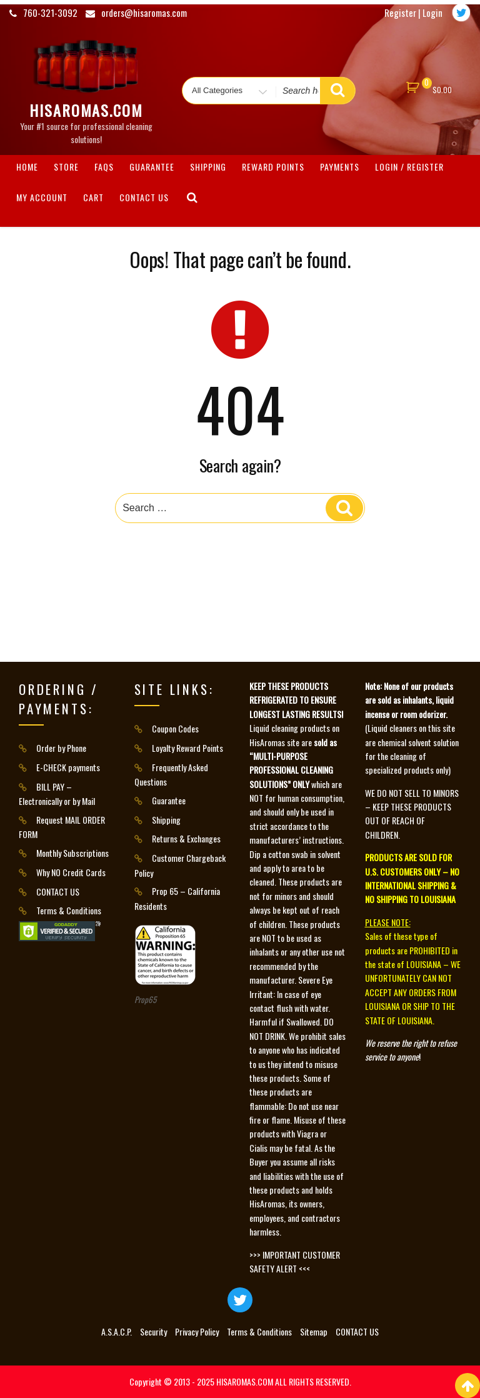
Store (66, 166)
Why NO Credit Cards (71, 872)
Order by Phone (61, 747)
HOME (27, 166)
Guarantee (151, 166)
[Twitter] (461, 12)
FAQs (104, 166)
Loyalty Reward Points (187, 747)
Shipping (208, 166)
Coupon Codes (175, 728)
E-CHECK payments (68, 767)
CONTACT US (144, 197)
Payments (339, 166)
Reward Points (273, 166)
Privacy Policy (197, 1331)
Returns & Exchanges (186, 838)
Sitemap (314, 1331)
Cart (93, 197)
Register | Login (413, 12)
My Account (42, 197)
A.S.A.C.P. (116, 1331)
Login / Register (409, 166)
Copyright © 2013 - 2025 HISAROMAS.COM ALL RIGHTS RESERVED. (240, 1381)
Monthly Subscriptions (72, 852)
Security (153, 1331)
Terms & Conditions (68, 910)
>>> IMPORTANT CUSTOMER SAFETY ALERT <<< (294, 1261)
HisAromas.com (86, 110)
